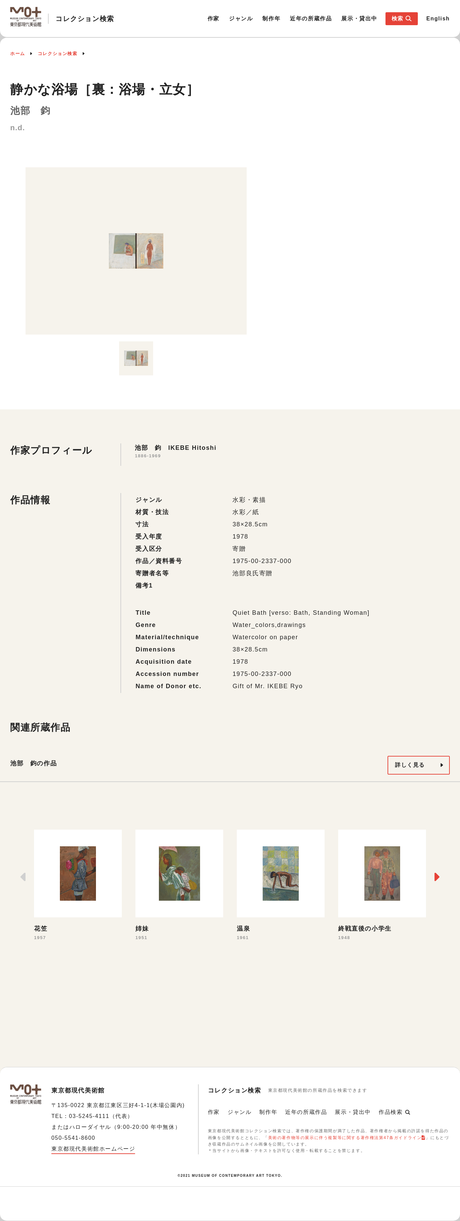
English (438, 18)
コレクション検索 (58, 53)
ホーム (17, 53)
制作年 (271, 18)
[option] (136, 251)
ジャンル (241, 18)
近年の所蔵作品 (311, 18)
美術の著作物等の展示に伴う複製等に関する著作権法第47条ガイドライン (345, 1137)
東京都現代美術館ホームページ (93, 1149)
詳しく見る (410, 765)
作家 (213, 18)
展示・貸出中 (359, 18)
